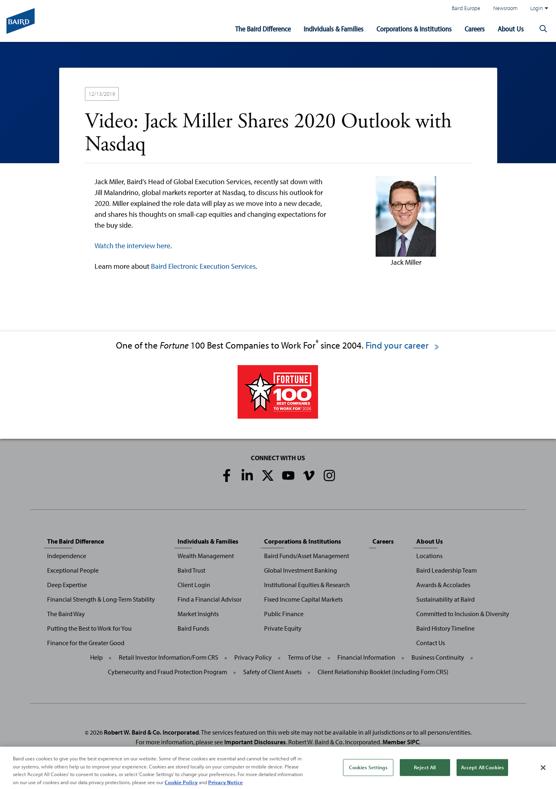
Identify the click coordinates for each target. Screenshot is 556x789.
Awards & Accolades (443, 585)
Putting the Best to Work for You (89, 628)
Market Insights (198, 614)
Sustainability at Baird (445, 599)
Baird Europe (466, 7)
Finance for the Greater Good (85, 643)
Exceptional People (73, 570)
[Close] (543, 774)
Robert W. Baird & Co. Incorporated (151, 732)
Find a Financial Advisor (210, 599)
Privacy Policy (253, 657)
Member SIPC (400, 742)
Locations (429, 556)
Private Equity (283, 628)
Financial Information (366, 657)
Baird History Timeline (445, 628)
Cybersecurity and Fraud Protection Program (167, 672)
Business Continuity (437, 657)
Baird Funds (193, 628)
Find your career (403, 345)
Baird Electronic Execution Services (203, 266)
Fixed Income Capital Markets (303, 599)
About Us (511, 28)
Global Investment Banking (300, 570)
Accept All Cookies (482, 773)
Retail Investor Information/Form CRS (168, 657)
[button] (543, 29)
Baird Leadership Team (446, 570)
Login (539, 8)
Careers (475, 28)
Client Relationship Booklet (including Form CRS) (383, 672)
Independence (66, 556)
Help (96, 657)
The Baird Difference (263, 28)
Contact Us (430, 643)
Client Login (194, 585)
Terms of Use (304, 657)
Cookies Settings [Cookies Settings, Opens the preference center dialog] (368, 773)
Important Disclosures (255, 742)
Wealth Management (206, 556)
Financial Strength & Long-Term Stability (101, 599)
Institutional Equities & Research (307, 585)
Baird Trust (191, 570)
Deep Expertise (67, 585)
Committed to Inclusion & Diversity (462, 614)
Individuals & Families (334, 28)
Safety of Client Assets (272, 672)
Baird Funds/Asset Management (306, 556)
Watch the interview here (132, 245)
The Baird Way (66, 614)
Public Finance (284, 614)
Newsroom (505, 7)
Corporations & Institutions (414, 28)
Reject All (425, 773)
